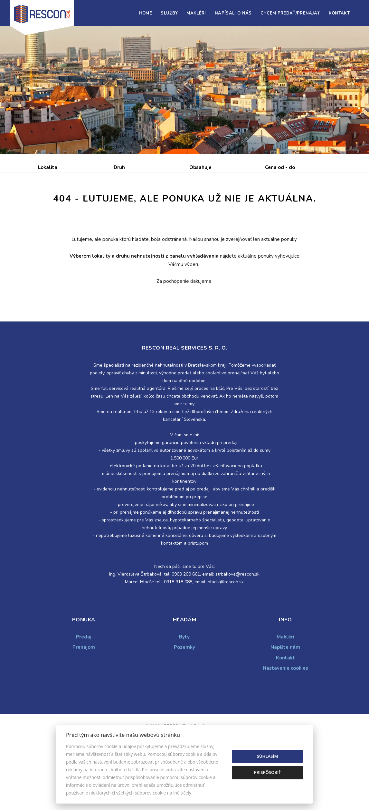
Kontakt (339, 13)
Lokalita (47, 167)
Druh (119, 167)
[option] (184, 90)
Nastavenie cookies (285, 717)
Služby (169, 13)
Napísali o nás (233, 13)
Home (145, 13)
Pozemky (184, 696)
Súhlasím (267, 756)
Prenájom (97, 201)
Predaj (58, 201)
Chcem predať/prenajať (290, 13)
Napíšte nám (285, 696)
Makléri (196, 13)
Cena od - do (280, 167)
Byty (184, 686)
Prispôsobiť (267, 772)
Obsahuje (200, 167)
